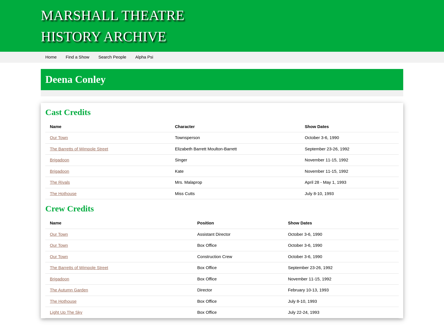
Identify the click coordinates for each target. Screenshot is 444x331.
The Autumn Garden (69, 289)
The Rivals (60, 182)
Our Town (59, 137)
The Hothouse (63, 193)
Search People (112, 57)
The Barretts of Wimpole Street (79, 148)
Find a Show (77, 57)
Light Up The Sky (66, 312)
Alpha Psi (144, 57)
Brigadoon (59, 159)
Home (51, 57)
